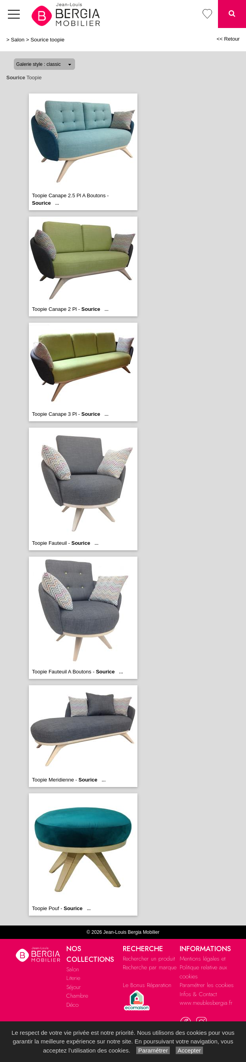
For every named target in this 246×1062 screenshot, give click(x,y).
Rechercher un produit (149, 958)
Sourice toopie (47, 40)
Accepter (189, 1050)
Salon (17, 40)
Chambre (77, 995)
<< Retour (228, 39)
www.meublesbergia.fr (206, 1002)
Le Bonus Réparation (147, 985)
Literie (73, 978)
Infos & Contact (198, 994)
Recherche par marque (150, 967)
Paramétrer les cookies (207, 985)
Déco (72, 1004)
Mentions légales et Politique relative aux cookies (203, 967)
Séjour (73, 987)
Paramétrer (153, 1050)
